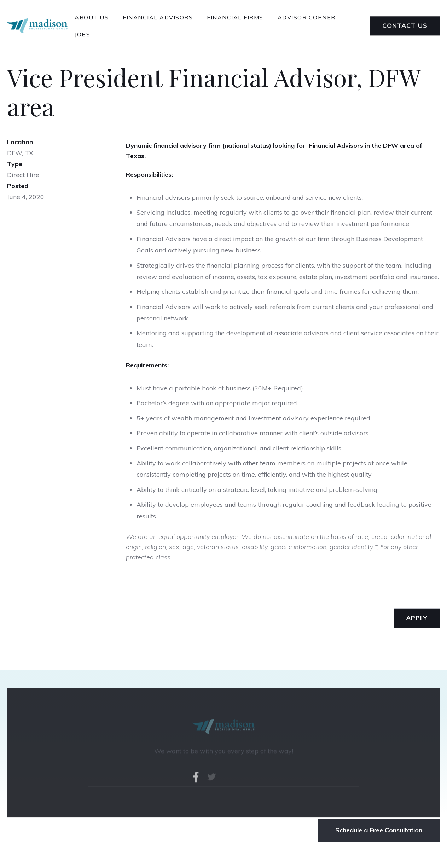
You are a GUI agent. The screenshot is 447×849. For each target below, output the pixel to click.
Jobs (82, 34)
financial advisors (158, 17)
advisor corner (306, 17)
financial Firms (235, 17)
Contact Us (405, 26)
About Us (92, 17)
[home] (37, 25)
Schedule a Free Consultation (378, 830)
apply (417, 618)
